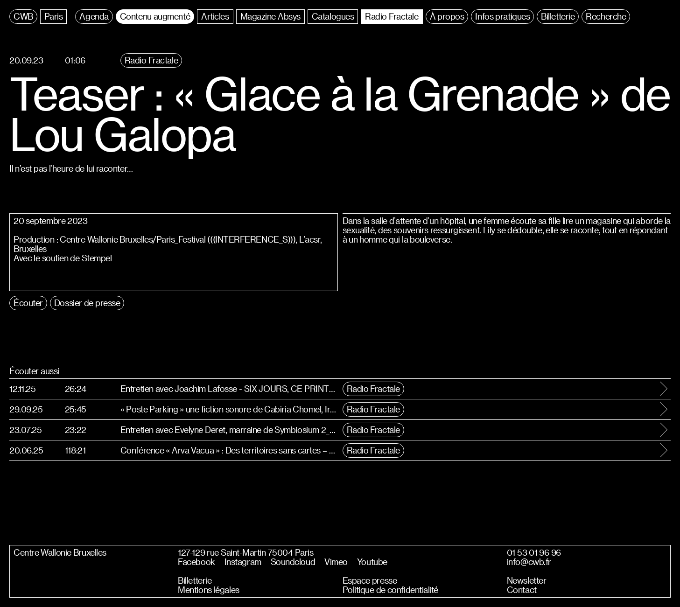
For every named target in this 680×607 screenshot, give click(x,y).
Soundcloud (293, 561)
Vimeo (336, 561)
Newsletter (527, 580)
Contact (522, 589)
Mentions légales (208, 589)
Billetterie (194, 580)
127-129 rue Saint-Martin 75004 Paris (245, 552)
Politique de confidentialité (391, 589)
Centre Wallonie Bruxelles (60, 552)
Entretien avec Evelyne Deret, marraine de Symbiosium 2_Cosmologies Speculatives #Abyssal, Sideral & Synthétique (229, 429)
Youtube (372, 561)
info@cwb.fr (529, 561)
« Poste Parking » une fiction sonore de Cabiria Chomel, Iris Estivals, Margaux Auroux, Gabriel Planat (229, 409)
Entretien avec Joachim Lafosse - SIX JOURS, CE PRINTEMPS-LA (229, 388)
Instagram (242, 561)
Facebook (196, 561)
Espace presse (370, 580)
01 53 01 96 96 (534, 552)
